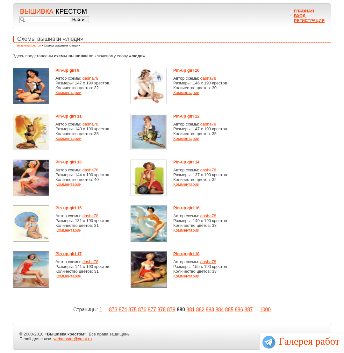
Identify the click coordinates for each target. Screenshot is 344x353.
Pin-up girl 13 (68, 162)
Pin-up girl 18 (186, 253)
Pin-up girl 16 (186, 207)
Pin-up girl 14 (186, 162)
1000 (265, 309)
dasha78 (90, 78)
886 (239, 309)
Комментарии (68, 92)
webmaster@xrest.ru (73, 338)
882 (200, 309)
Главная (304, 11)
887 (249, 309)
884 (219, 309)
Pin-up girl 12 (186, 116)
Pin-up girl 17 (68, 253)
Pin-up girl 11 (68, 116)
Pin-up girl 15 (68, 207)
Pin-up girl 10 (186, 70)
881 (190, 309)
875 (132, 309)
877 (152, 309)
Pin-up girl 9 (67, 70)
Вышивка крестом (29, 45)
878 (161, 309)
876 (142, 309)
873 (113, 309)
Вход (299, 15)
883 (210, 309)
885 (229, 309)
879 (171, 309)
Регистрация (309, 20)
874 (123, 309)
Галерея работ (309, 341)
